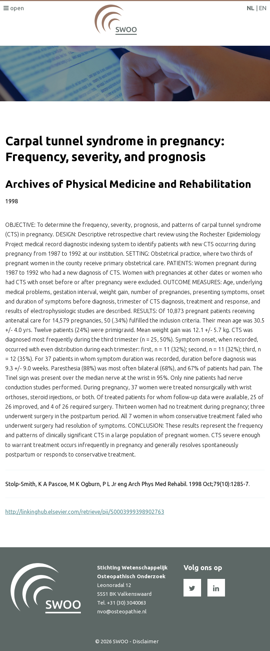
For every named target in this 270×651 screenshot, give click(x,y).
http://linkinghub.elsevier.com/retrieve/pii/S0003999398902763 (84, 512)
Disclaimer (146, 641)
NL (251, 8)
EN (262, 8)
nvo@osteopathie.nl (122, 611)
